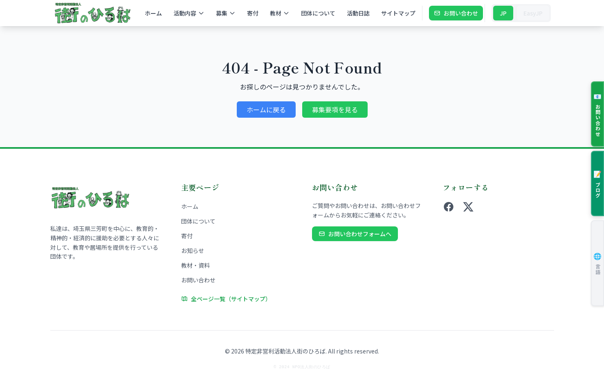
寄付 (252, 13)
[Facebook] (448, 207)
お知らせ (192, 250)
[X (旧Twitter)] (468, 207)
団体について (318, 13)
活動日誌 (358, 13)
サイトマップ (398, 13)
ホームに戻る (266, 109)
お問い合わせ (456, 13)
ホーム (153, 13)
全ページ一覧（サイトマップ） (226, 299)
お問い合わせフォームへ (355, 234)
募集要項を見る (335, 109)
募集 (226, 13)
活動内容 (188, 13)
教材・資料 (195, 265)
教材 (280, 13)
